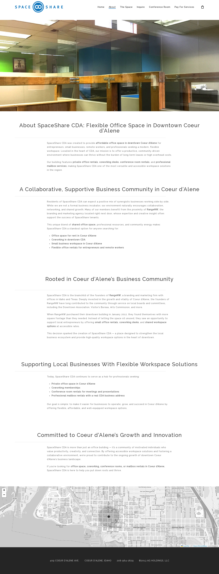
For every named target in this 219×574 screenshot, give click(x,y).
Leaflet (185, 546)
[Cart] (202, 10)
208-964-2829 (125, 560)
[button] (109, 517)
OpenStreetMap (200, 546)
